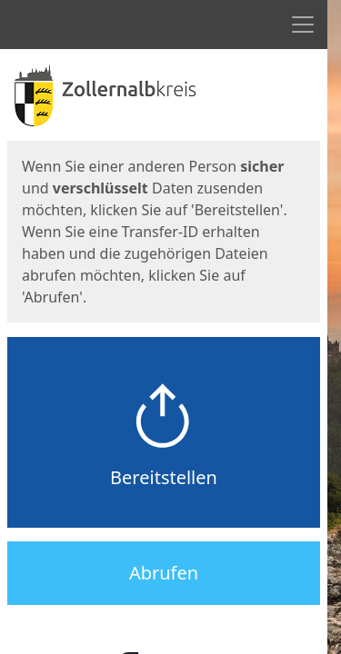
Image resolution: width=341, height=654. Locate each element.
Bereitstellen (163, 477)
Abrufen (163, 572)
